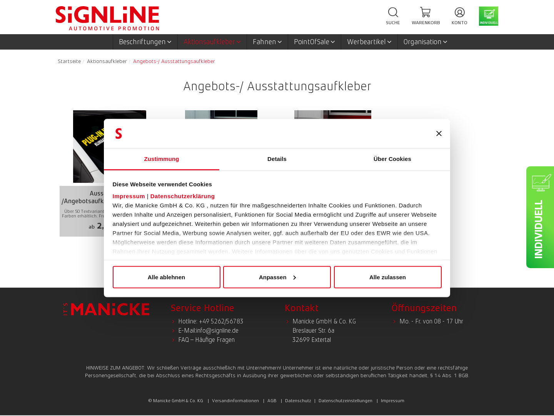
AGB (272, 400)
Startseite (69, 61)
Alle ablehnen (166, 276)
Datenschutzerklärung (182, 196)
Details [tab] (277, 159)
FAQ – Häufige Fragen (206, 339)
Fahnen (267, 42)
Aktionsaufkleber (212, 42)
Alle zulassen (387, 276)
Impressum (129, 196)
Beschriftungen (145, 42)
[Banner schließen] (439, 133)
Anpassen (277, 276)
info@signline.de (217, 330)
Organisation (425, 42)
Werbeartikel (369, 42)
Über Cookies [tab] (392, 159)
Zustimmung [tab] (161, 159)
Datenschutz (298, 400)
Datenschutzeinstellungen (345, 400)
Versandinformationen (235, 400)
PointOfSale (314, 42)
